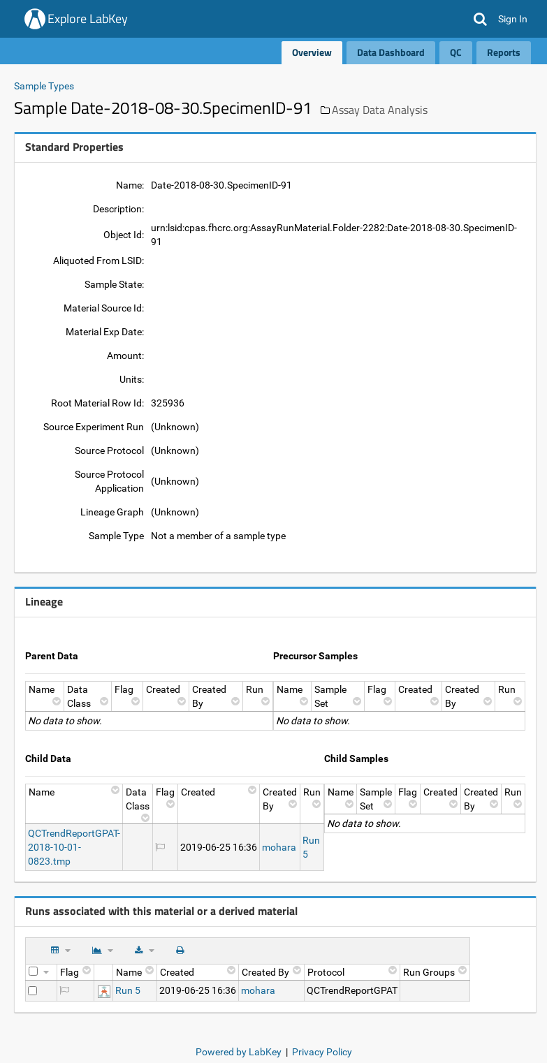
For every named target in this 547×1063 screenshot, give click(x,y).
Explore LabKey (88, 18)
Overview (312, 52)
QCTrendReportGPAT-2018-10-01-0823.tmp (74, 847)
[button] (480, 18)
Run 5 (127, 990)
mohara (279, 847)
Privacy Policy (322, 1051)
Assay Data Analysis (380, 109)
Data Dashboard (391, 52)
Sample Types (44, 85)
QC (456, 52)
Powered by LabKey (239, 1051)
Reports (503, 52)
